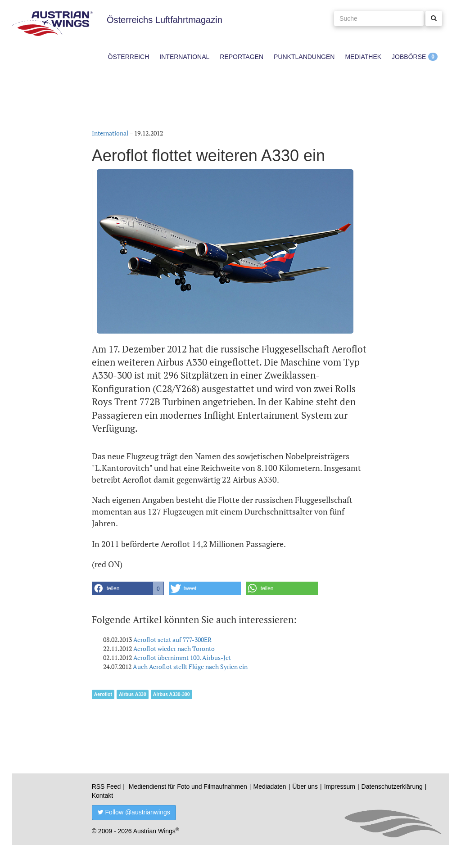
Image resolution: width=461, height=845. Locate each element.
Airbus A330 (132, 694)
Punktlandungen (304, 56)
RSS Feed (106, 786)
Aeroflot (103, 694)
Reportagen (241, 56)
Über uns (305, 786)
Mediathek (363, 56)
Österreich (128, 56)
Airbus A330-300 (171, 694)
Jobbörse (409, 56)
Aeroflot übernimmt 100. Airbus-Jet (182, 657)
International (184, 56)
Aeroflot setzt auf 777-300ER (172, 639)
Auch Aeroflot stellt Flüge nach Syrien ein (190, 666)
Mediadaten (269, 786)
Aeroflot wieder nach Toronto (174, 648)
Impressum (339, 786)
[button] (128, 588)
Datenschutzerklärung (392, 786)
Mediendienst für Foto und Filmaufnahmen (188, 786)
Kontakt (102, 795)
